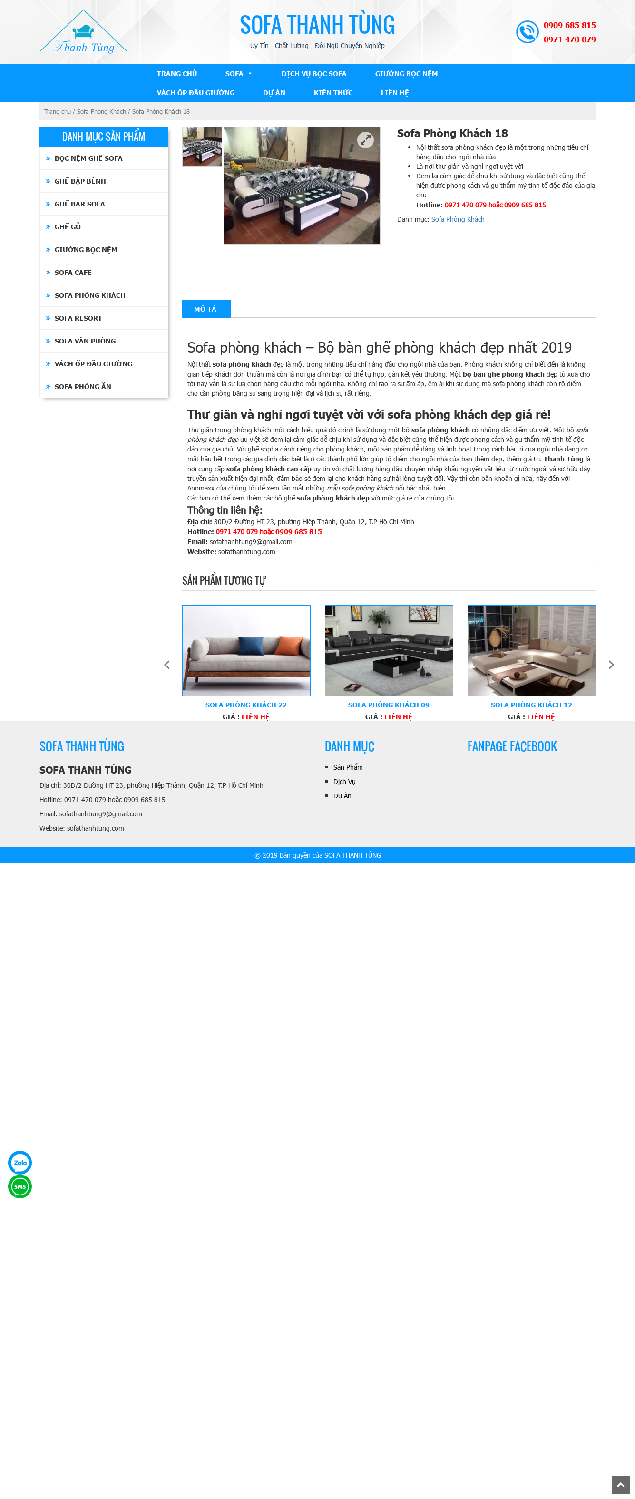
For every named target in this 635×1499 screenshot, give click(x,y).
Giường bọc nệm (406, 73)
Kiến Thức (333, 92)
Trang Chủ (177, 73)
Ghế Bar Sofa (80, 203)
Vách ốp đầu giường (195, 92)
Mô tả (205, 308)
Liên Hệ (395, 92)
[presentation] (166, 663)
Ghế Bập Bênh (80, 180)
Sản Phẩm (348, 767)
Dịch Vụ (344, 781)
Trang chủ (57, 111)
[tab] (205, 309)
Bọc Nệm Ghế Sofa (89, 158)
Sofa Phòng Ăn (83, 386)
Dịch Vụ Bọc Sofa (314, 73)
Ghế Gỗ (68, 226)
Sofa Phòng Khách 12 (531, 704)
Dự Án (274, 92)
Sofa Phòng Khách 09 (389, 704)
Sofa (234, 73)
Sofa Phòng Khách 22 (246, 704)
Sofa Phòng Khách (101, 111)
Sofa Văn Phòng (85, 340)
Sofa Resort (78, 318)
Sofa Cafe (73, 272)
